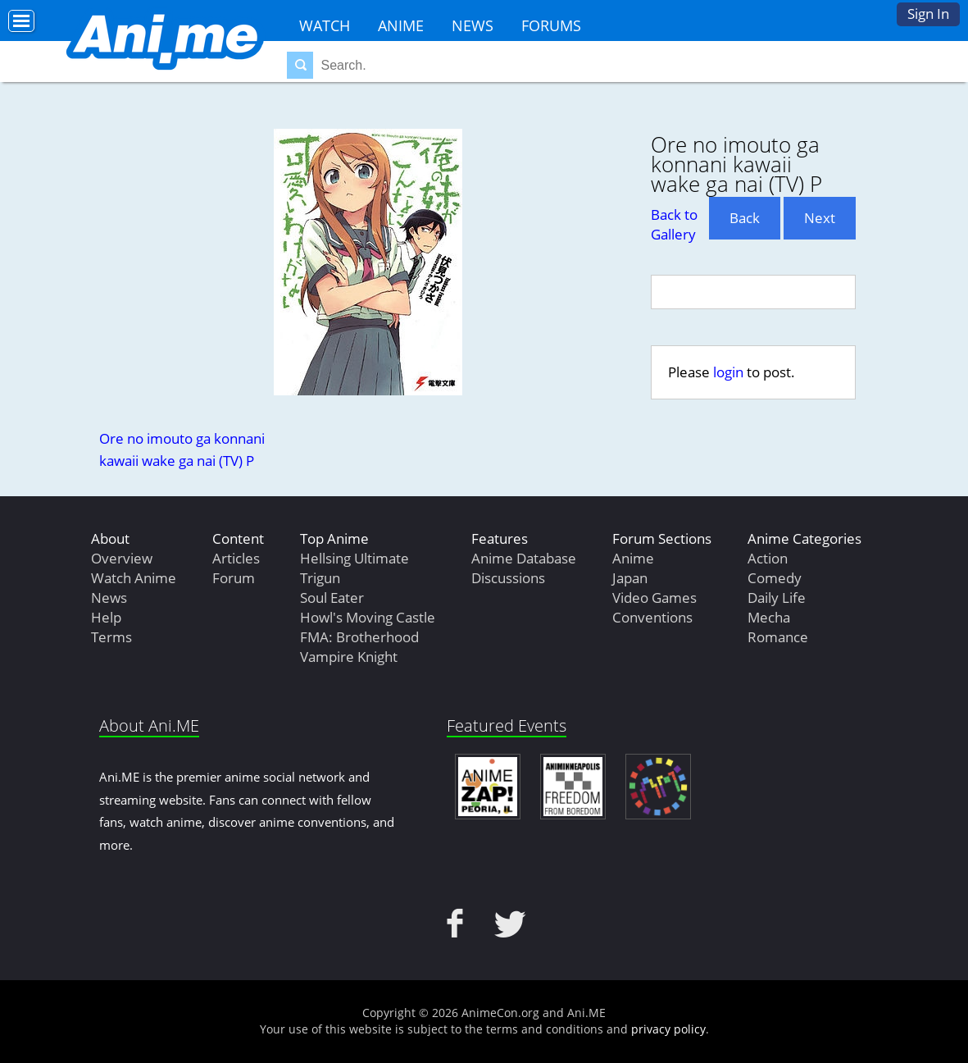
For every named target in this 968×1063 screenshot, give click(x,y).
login (728, 372)
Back (744, 217)
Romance (778, 636)
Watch (324, 25)
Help (106, 617)
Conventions (652, 617)
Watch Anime (133, 577)
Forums (551, 25)
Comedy (775, 577)
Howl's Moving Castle (367, 617)
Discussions (508, 577)
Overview (121, 558)
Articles (236, 558)
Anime (401, 25)
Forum (233, 577)
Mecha (769, 617)
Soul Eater (332, 597)
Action (768, 558)
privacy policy (668, 1029)
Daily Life (777, 597)
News (472, 25)
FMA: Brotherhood (359, 636)
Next (819, 217)
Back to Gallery (674, 224)
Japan (630, 577)
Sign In (928, 13)
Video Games (654, 597)
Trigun (320, 577)
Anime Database (523, 558)
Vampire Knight (349, 656)
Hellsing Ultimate (354, 558)
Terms (111, 636)
